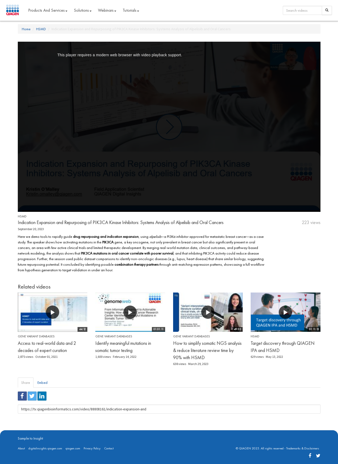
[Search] (327, 10)
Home (26, 29)
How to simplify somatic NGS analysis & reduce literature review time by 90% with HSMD (207, 350)
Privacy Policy (92, 448)
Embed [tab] (42, 382)
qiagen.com (73, 448)
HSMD (41, 29)
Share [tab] (25, 382)
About (21, 448)
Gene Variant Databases (36, 336)
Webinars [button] (107, 10)
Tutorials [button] (131, 10)
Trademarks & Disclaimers (302, 448)
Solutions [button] (83, 10)
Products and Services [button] (47, 10)
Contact (109, 448)
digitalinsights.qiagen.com (45, 448)
